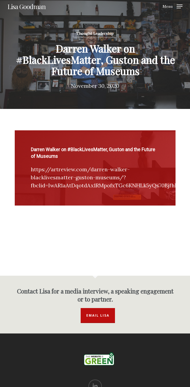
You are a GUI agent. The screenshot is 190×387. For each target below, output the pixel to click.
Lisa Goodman (27, 6)
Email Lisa (97, 315)
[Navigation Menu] (172, 6)
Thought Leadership (95, 33)
